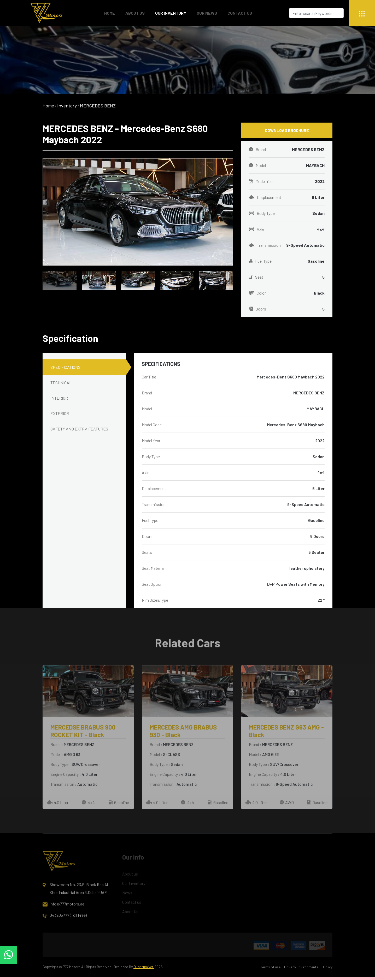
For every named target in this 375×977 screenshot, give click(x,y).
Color (287, 293)
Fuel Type (287, 261)
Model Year (287, 181)
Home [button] (109, 12)
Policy (327, 967)
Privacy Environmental (301, 967)
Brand (287, 149)
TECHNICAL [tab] (61, 382)
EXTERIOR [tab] (59, 413)
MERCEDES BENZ (98, 105)
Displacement (287, 197)
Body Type (287, 213)
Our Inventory (170, 12)
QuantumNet (143, 966)
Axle (287, 229)
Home (48, 105)
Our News (207, 12)
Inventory (67, 105)
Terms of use (270, 967)
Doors (287, 309)
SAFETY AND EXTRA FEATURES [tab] (79, 428)
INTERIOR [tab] (59, 397)
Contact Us (239, 12)
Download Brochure (287, 130)
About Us (135, 12)
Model (287, 165)
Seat (287, 277)
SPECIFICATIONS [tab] (65, 367)
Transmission (287, 245)
